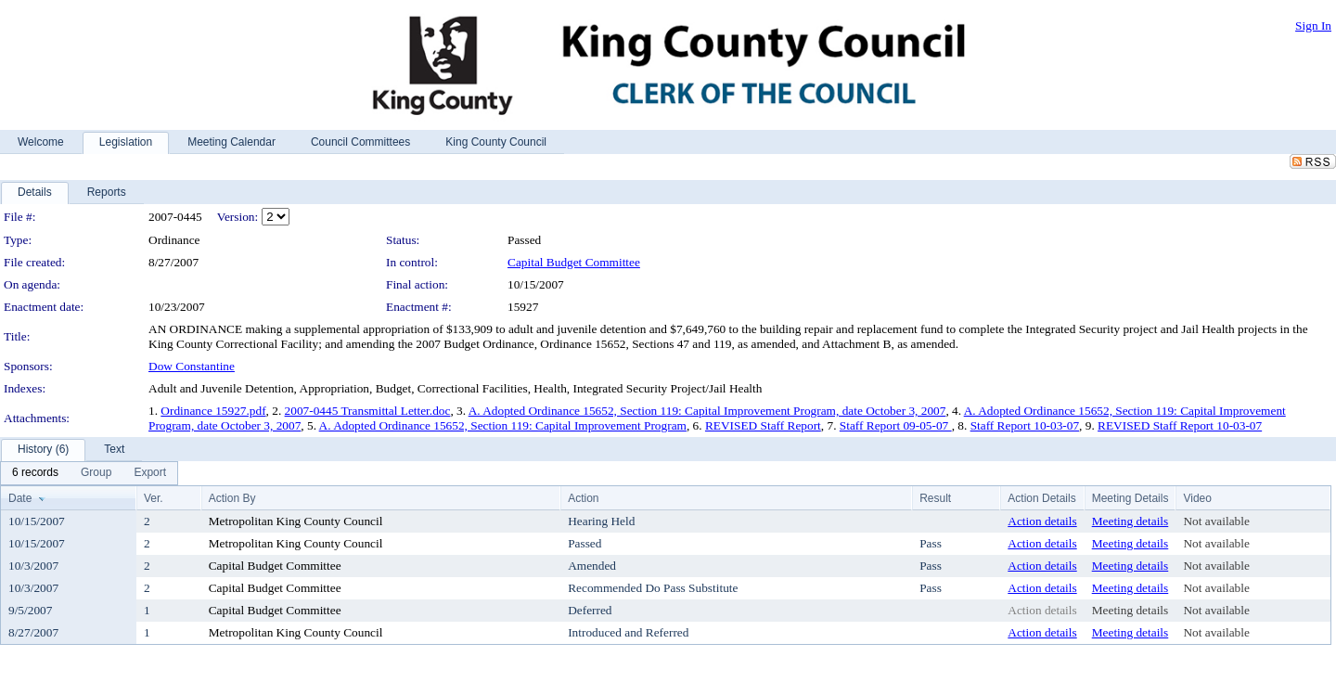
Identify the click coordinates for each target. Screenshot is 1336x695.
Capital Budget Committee (573, 262)
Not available (1216, 521)
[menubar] (89, 473)
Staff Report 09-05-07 (896, 425)
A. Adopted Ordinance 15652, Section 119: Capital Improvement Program (503, 425)
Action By (232, 498)
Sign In (1313, 25)
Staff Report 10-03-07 (1024, 425)
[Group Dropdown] (96, 473)
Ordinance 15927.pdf (213, 411)
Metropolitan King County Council (296, 521)
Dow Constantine (191, 366)
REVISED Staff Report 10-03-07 (1180, 425)
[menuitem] (35, 473)
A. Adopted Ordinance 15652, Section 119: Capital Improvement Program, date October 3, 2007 (707, 411)
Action (583, 498)
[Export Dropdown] (149, 473)
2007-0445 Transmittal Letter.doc (368, 411)
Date (20, 498)
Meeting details (1130, 521)
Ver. (153, 498)
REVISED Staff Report (763, 425)
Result (935, 498)
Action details (1042, 521)
